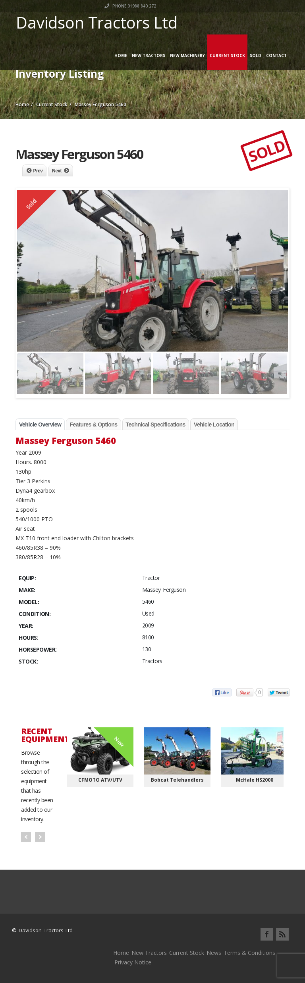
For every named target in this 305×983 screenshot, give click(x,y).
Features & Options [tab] (93, 424)
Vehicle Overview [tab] (40, 424)
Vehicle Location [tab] (214, 424)
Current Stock (227, 55)
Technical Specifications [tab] (155, 424)
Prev (38, 171)
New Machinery (187, 55)
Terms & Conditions (249, 952)
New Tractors (148, 55)
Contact (276, 55)
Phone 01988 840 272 (264, 6)
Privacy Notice (132, 962)
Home (120, 55)
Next (57, 171)
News (214, 952)
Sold (255, 55)
